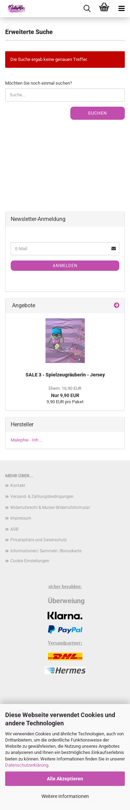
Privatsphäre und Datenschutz (38, 539)
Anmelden (65, 265)
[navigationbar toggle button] (121, 8)
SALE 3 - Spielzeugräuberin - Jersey (65, 374)
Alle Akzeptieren (65, 778)
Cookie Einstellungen (29, 560)
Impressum (20, 518)
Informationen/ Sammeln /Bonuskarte (45, 550)
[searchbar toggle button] (87, 8)
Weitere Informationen (65, 796)
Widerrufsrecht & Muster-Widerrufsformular (50, 507)
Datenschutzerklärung (26, 765)
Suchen (97, 113)
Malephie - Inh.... (26, 440)
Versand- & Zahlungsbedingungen (41, 496)
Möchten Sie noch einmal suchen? (38, 83)
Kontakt (17, 485)
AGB (14, 529)
